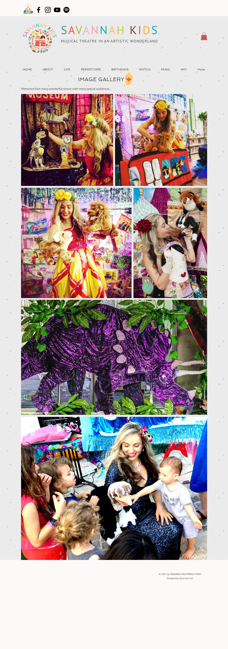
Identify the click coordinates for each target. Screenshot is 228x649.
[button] (204, 36)
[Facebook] (39, 10)
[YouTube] (57, 10)
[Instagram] (48, 10)
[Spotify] (66, 10)
